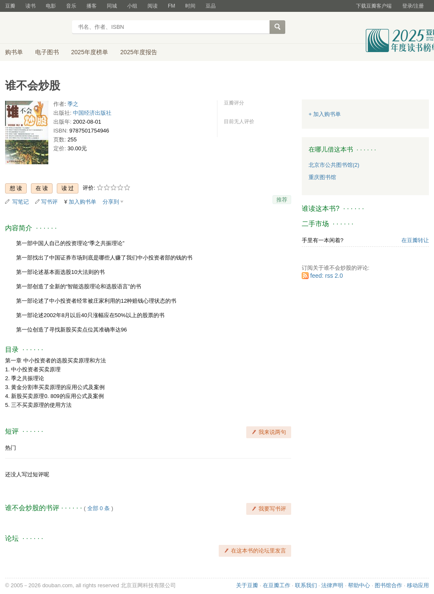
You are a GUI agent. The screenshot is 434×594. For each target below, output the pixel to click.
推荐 (281, 199)
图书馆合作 (388, 585)
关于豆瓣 (247, 585)
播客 (91, 6)
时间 (190, 6)
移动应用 (418, 585)
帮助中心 (359, 585)
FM (171, 6)
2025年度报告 (138, 52)
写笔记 (20, 202)
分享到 (111, 202)
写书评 (49, 202)
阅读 (152, 6)
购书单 (14, 52)
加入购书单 (82, 202)
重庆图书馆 (322, 177)
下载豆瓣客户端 (374, 6)
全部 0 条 (98, 508)
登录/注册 (413, 6)
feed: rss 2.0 (326, 275)
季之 (72, 104)
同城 (112, 6)
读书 (30, 6)
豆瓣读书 (36, 28)
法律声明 (332, 585)
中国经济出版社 (92, 113)
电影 (51, 6)
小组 (132, 6)
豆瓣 (10, 6)
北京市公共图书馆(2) (334, 165)
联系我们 (306, 585)
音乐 (71, 6)
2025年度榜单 (89, 52)
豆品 (211, 6)
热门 (10, 448)
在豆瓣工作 (276, 585)
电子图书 (47, 52)
